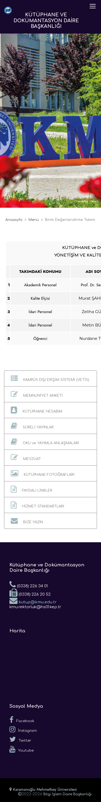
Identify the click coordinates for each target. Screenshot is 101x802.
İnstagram (23, 729)
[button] (50, 378)
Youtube (21, 749)
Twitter (20, 739)
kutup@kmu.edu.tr (33, 600)
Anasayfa (13, 220)
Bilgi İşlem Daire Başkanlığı (67, 794)
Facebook (21, 719)
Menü (34, 220)
